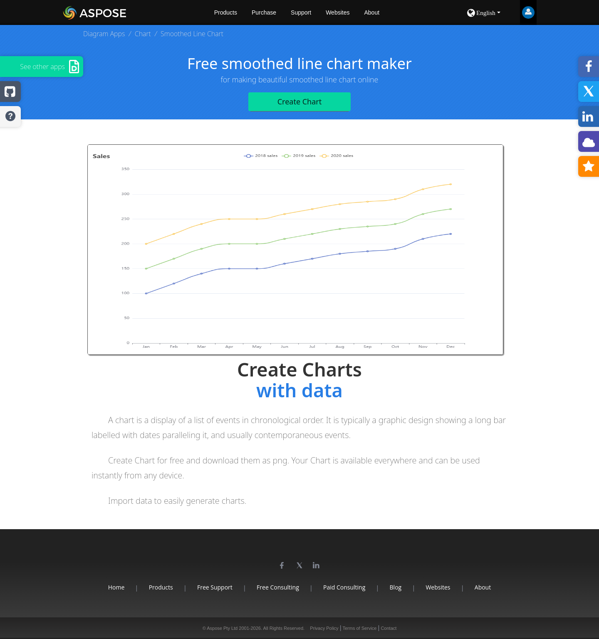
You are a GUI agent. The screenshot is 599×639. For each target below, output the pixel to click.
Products (225, 12)
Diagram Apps (104, 33)
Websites (337, 12)
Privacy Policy (324, 628)
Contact (388, 628)
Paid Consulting (344, 587)
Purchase (264, 12)
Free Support (215, 587)
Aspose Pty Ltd (222, 628)
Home (116, 587)
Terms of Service (359, 628)
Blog (396, 587)
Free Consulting (278, 587)
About (371, 12)
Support (301, 12)
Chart (143, 33)
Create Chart (299, 101)
